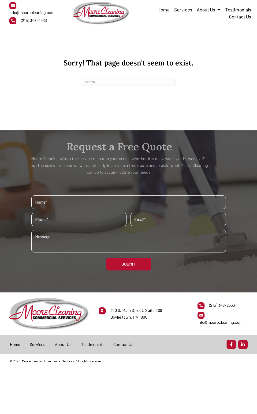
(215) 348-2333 (34, 20)
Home (15, 344)
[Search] (128, 82)
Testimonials (92, 344)
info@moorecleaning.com (31, 12)
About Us (63, 344)
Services (37, 344)
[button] (231, 344)
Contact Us (123, 344)
